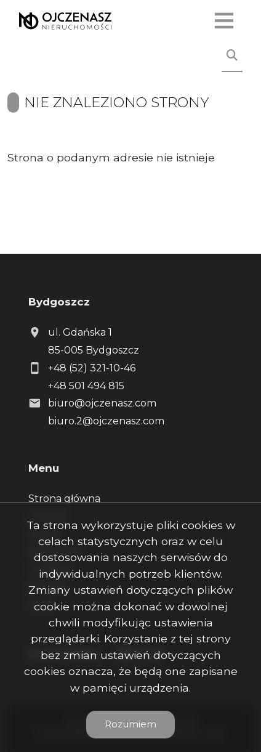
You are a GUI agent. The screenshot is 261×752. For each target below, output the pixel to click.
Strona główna (64, 498)
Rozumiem (130, 724)
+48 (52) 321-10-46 (91, 368)
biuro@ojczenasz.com (102, 403)
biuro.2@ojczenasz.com (106, 421)
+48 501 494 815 (86, 386)
